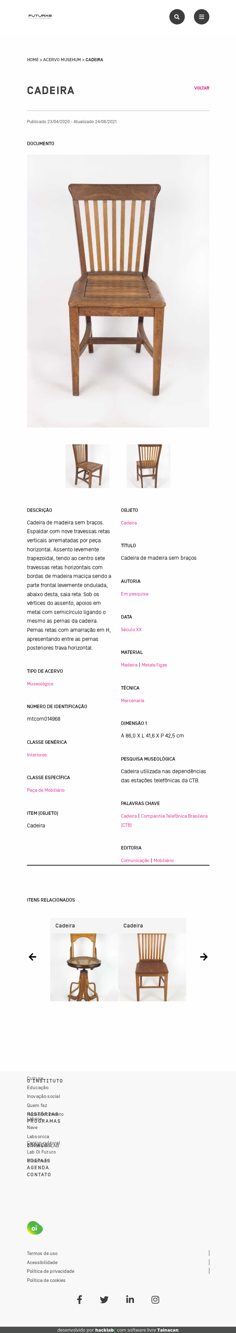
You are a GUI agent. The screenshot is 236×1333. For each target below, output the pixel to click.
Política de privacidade (50, 1271)
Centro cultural (44, 1142)
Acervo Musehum (62, 60)
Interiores (37, 754)
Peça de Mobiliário (46, 790)
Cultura (35, 1078)
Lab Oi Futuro (41, 1152)
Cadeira (129, 523)
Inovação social (44, 1096)
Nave (32, 1127)
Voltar (201, 88)
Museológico (40, 683)
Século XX (131, 629)
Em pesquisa (134, 594)
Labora (34, 1118)
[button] (32, 957)
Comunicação (135, 860)
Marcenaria (132, 700)
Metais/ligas (154, 665)
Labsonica (38, 1136)
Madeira (129, 665)
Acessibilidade (42, 1262)
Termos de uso (42, 1253)
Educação (37, 1087)
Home (33, 60)
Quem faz (37, 1105)
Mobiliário (164, 860)
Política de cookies (46, 1280)
